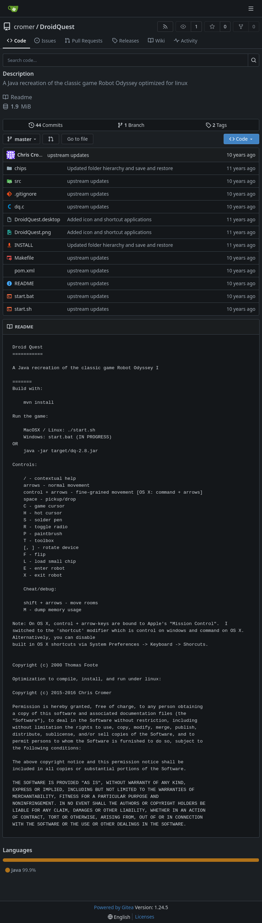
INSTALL (24, 245)
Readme (17, 97)
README (24, 283)
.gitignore (26, 193)
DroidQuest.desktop (37, 219)
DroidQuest (57, 26)
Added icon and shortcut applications (109, 219)
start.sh (23, 309)
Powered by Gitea (114, 907)
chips (20, 168)
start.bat (24, 296)
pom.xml (25, 270)
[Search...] (253, 60)
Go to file (77, 139)
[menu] (119, 917)
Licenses (145, 916)
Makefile (24, 257)
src (18, 181)
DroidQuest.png (33, 232)
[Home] (13, 8)
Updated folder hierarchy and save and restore (120, 168)
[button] (51, 139)
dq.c (19, 206)
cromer (24, 26)
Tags (216, 125)
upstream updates (68, 155)
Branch (131, 125)
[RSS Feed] (165, 26)
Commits (46, 125)
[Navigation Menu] (252, 8)
